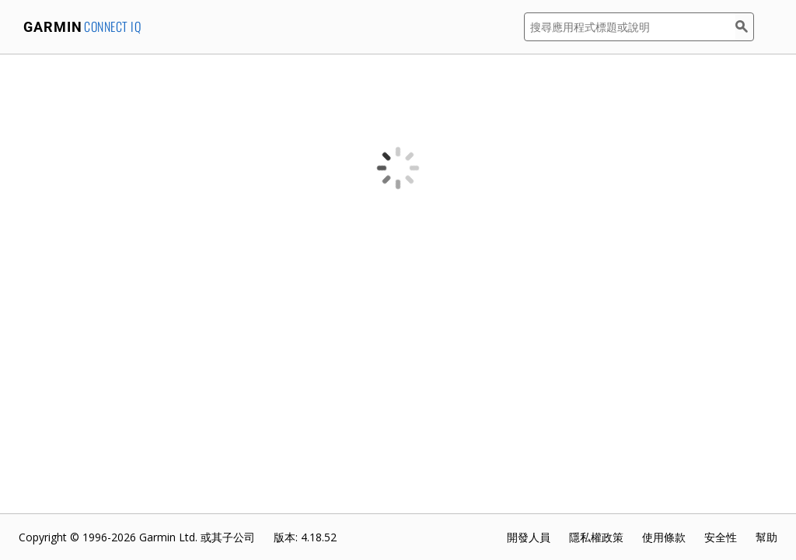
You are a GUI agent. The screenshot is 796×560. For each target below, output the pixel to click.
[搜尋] (744, 26)
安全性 (720, 537)
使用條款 (664, 537)
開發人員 (528, 537)
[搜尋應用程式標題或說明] (629, 26)
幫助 (766, 537)
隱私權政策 (596, 537)
